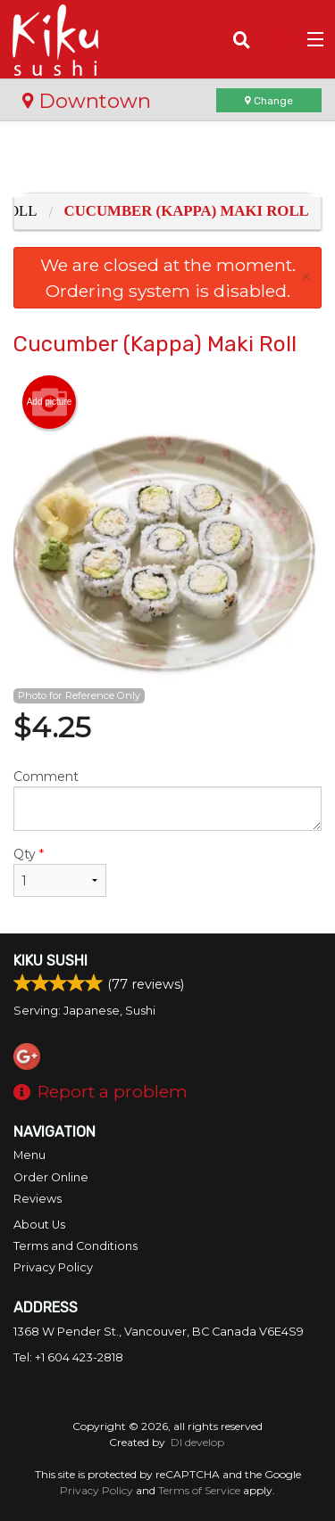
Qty (59, 871)
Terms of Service (199, 1490)
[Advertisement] (167, 161)
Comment (167, 800)
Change (269, 101)
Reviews (37, 1198)
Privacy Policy (53, 1267)
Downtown (86, 100)
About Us (39, 1224)
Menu (29, 1155)
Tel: (68, 1357)
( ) (277, 39)
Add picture (49, 402)
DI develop (197, 1442)
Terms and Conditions (75, 1246)
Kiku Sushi (50, 960)
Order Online (50, 1177)
